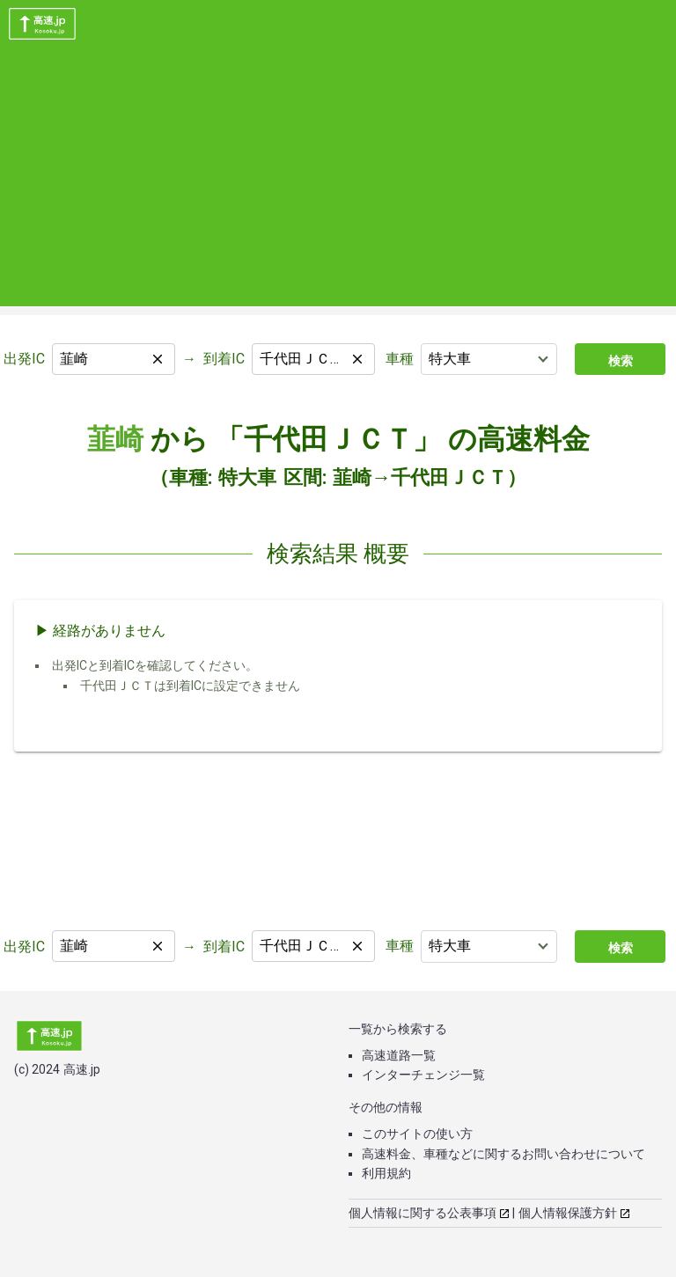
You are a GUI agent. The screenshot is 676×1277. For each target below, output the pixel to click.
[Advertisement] (338, 183)
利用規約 (386, 1173)
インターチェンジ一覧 (423, 1075)
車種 (400, 358)
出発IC (24, 358)
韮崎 (115, 439)
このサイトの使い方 (417, 1134)
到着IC (224, 358)
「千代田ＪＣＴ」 (328, 439)
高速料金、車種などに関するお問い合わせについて (503, 1154)
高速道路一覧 (399, 1055)
